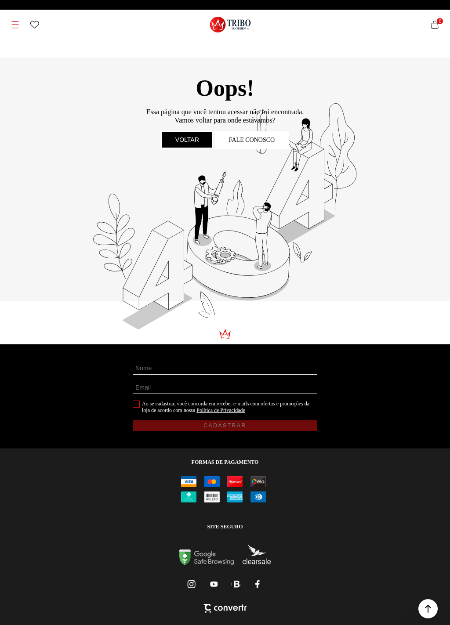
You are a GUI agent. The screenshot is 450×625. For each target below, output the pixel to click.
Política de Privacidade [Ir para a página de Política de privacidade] (220, 410)
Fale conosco (252, 140)
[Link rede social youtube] (214, 584)
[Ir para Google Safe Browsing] (206, 563)
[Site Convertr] (225, 609)
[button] (428, 608)
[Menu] (15, 24)
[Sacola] (434, 24)
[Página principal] (230, 24)
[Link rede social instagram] (192, 584)
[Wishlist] (34, 24)
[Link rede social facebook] (258, 584)
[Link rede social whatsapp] (236, 584)
